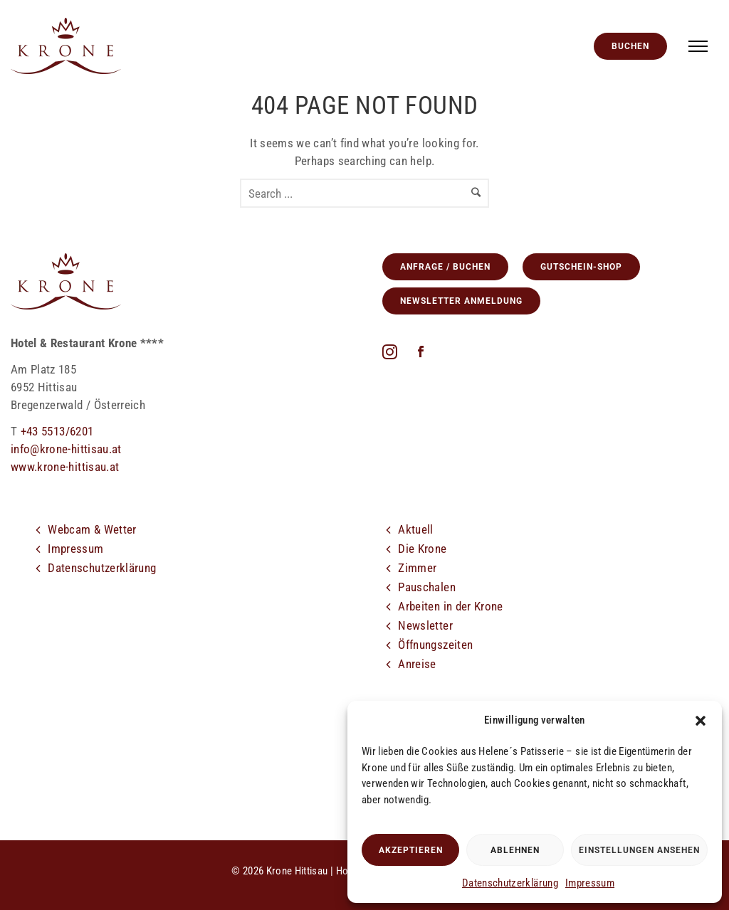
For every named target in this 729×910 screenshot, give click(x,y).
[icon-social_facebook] (420, 352)
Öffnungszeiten (435, 644)
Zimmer (417, 568)
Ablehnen (515, 850)
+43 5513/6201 (57, 431)
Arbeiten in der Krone (450, 606)
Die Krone (422, 548)
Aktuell (415, 529)
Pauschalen (427, 587)
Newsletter (425, 625)
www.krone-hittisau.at (65, 467)
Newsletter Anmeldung (461, 301)
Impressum (589, 883)
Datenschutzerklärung (510, 883)
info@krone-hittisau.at (66, 449)
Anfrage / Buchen (445, 267)
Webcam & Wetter (92, 529)
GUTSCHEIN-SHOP (581, 267)
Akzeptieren (411, 850)
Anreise (417, 664)
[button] (700, 721)
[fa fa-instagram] (393, 351)
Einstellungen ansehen (639, 850)
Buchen (630, 46)
